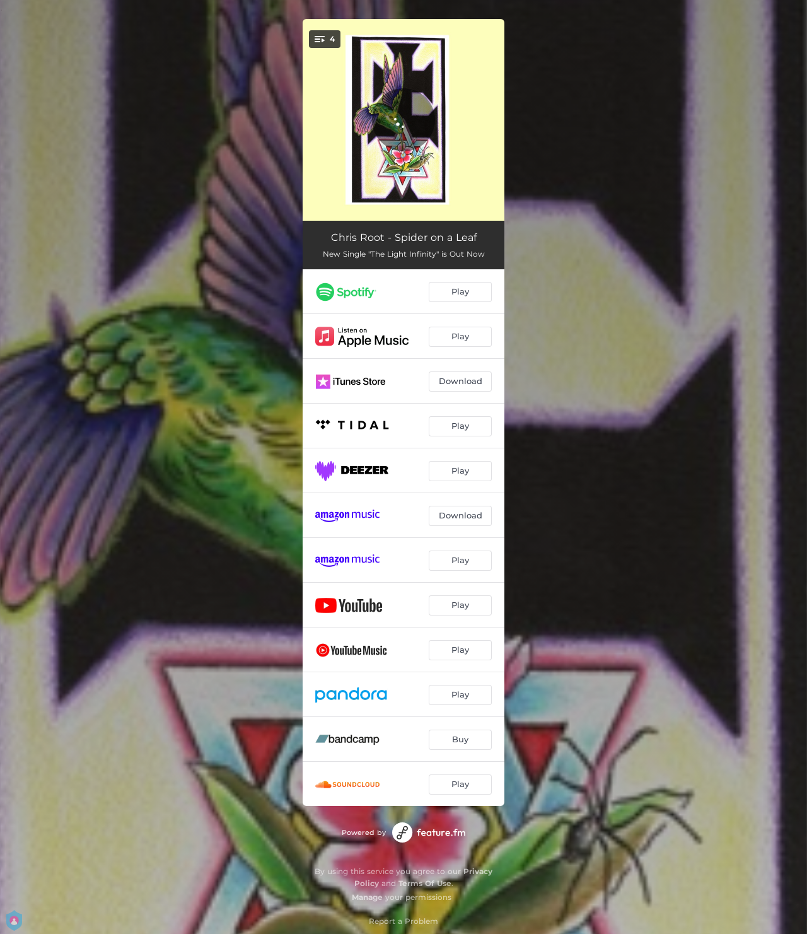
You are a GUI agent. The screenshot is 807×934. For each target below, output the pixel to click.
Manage (367, 897)
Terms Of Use (424, 883)
